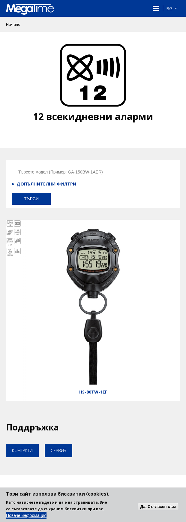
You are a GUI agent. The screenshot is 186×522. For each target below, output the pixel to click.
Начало (13, 24)
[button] (156, 8)
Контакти (22, 450)
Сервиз (58, 450)
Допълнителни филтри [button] (46, 184)
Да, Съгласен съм (158, 510)
